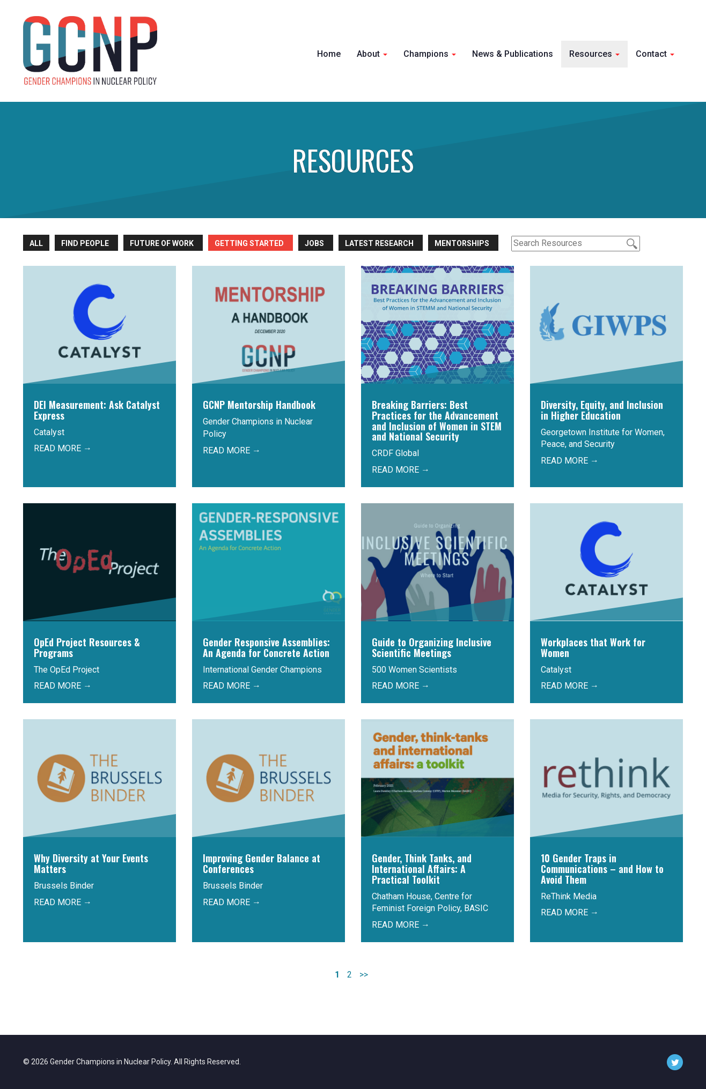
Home (329, 54)
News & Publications (512, 54)
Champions (429, 54)
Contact (655, 54)
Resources (594, 54)
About (372, 54)
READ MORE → (63, 448)
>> (363, 974)
